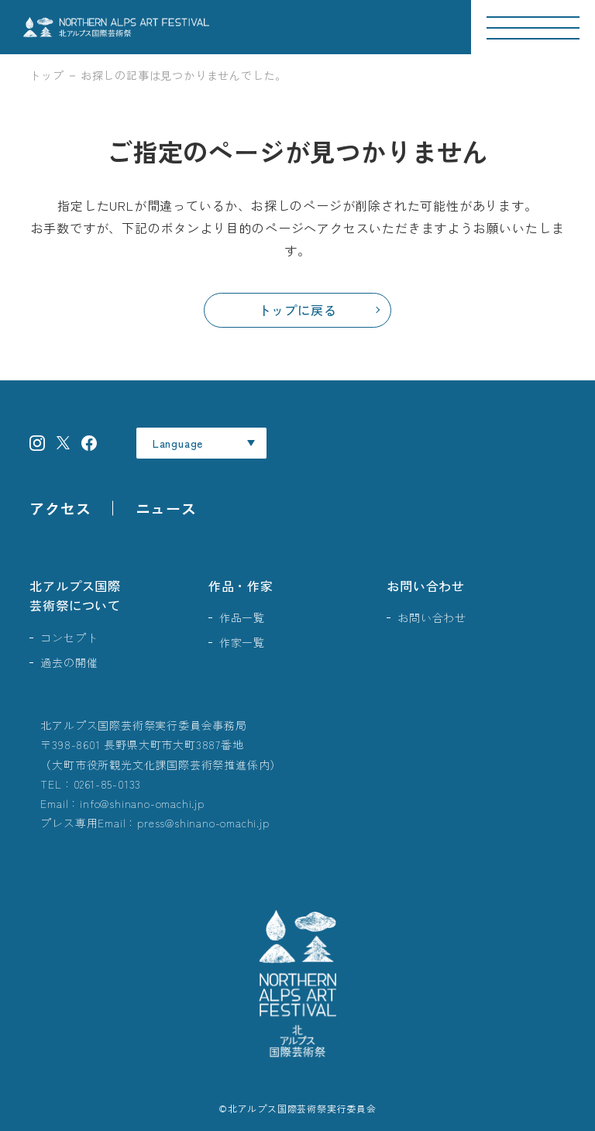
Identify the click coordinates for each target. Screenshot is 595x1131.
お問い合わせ (426, 585)
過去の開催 (69, 662)
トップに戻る (298, 310)
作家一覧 (242, 642)
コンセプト (69, 637)
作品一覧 (242, 617)
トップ (46, 75)
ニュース (166, 507)
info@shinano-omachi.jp (142, 803)
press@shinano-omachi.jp (203, 822)
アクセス (60, 507)
